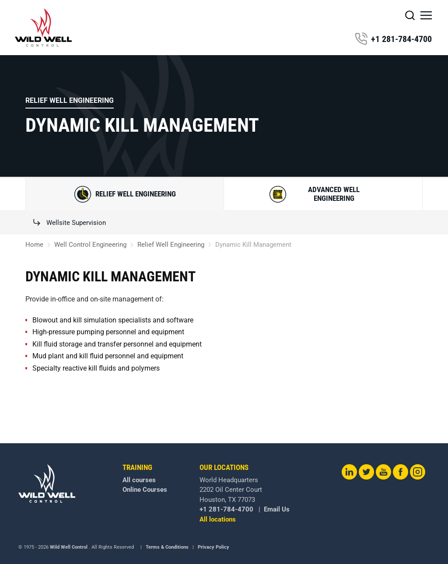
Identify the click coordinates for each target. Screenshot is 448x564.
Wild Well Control (69, 547)
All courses (139, 480)
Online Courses (144, 490)
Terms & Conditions (167, 547)
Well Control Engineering (90, 245)
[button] (426, 15)
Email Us (277, 509)
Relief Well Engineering (69, 100)
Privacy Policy (213, 547)
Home (34, 245)
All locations (218, 519)
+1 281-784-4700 (393, 39)
